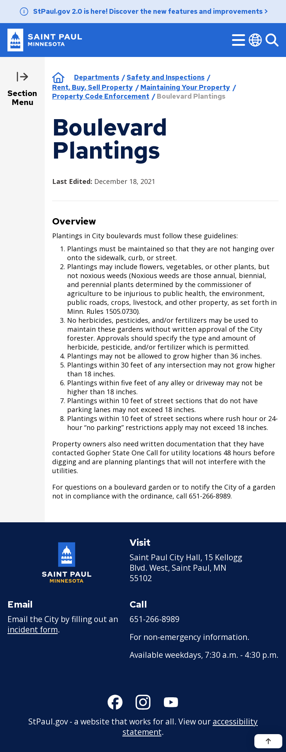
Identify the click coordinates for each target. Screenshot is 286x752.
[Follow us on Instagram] (143, 702)
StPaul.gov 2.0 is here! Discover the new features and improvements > (150, 11)
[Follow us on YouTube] (170, 702)
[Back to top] (268, 741)
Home (58, 77)
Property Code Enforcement (100, 96)
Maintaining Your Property (185, 87)
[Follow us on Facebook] (115, 702)
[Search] (272, 40)
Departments (96, 77)
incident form (32, 629)
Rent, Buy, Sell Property (92, 87)
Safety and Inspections (165, 77)
